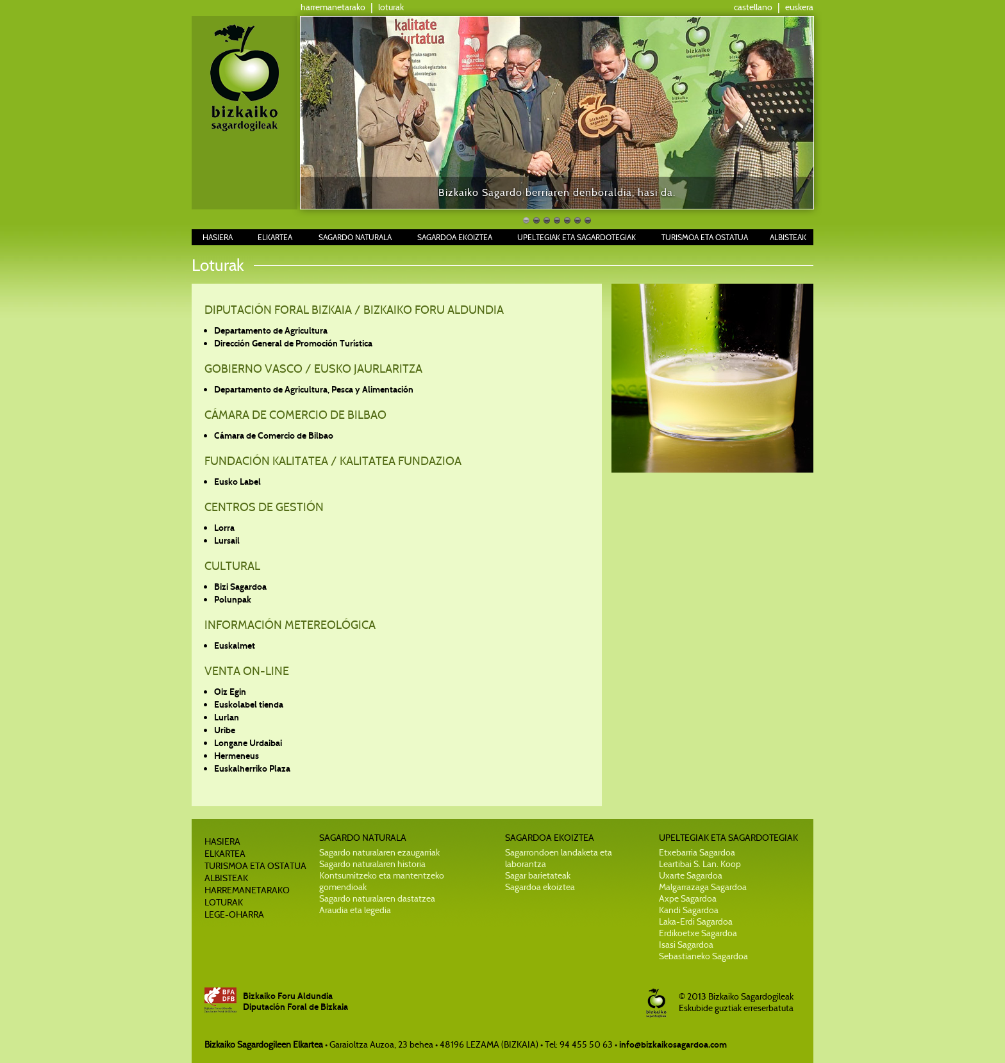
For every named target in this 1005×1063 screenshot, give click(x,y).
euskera (799, 7)
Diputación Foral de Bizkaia (295, 1007)
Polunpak (232, 599)
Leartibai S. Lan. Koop (700, 864)
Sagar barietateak (537, 875)
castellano (753, 7)
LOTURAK (223, 902)
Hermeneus (236, 756)
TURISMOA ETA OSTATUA (704, 237)
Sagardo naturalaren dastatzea (377, 898)
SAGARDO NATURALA (355, 237)
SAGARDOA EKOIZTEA (454, 237)
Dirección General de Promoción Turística (293, 343)
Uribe (224, 730)
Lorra (224, 528)
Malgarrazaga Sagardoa (703, 887)
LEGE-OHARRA (234, 914)
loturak (391, 7)
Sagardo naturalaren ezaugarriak (379, 852)
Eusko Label (237, 481)
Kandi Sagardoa (688, 910)
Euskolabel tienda (248, 704)
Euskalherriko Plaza (252, 768)
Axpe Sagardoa (688, 898)
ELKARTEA (275, 237)
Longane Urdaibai (248, 743)
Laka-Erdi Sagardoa (696, 921)
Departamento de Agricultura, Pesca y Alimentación (313, 389)
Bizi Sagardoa (240, 586)
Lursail (227, 540)
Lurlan (226, 717)
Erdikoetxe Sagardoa (698, 933)
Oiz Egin (230, 691)
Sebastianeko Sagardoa (703, 956)
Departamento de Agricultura (271, 330)
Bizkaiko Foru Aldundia (288, 996)
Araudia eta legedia (355, 910)
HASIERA (218, 237)
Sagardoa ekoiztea (540, 887)
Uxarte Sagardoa (690, 875)
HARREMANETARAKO (247, 890)
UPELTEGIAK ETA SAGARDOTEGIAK (576, 237)
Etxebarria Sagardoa (697, 852)
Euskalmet (234, 645)
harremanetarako (333, 7)
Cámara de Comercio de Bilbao (273, 435)
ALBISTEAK (788, 237)
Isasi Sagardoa (686, 944)
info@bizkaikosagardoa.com (673, 1044)
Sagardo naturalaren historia (372, 864)
